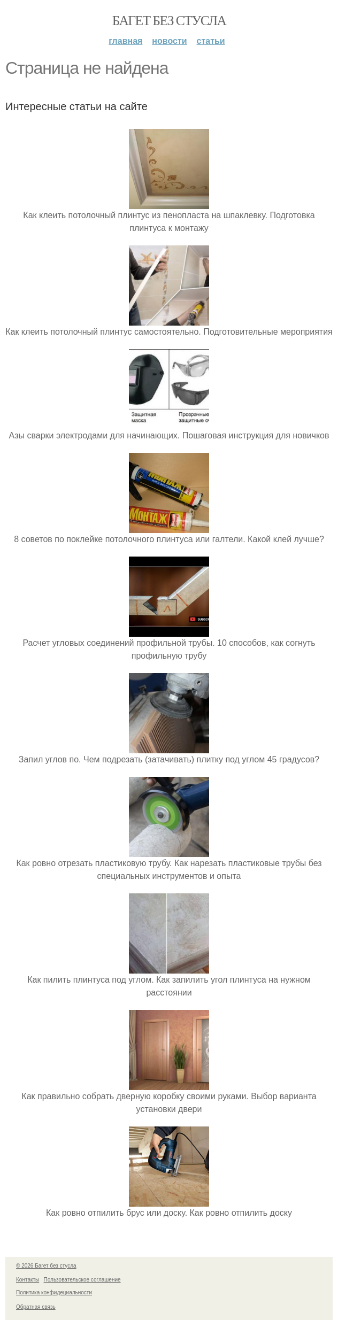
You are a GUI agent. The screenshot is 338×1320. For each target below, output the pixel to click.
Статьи (211, 40)
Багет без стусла (169, 20)
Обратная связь (36, 1307)
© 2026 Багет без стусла (46, 1266)
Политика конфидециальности (54, 1292)
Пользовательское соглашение (82, 1280)
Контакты (27, 1280)
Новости (169, 40)
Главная (125, 40)
